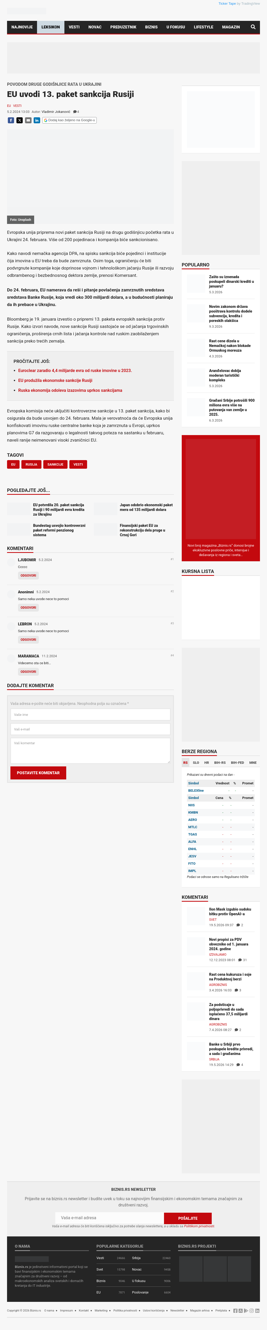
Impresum (66, 1310)
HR (206, 763)
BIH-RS (220, 763)
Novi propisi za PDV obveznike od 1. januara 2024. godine (228, 944)
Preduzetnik (123, 27)
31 (242, 960)
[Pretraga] (253, 27)
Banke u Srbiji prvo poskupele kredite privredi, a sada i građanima (231, 1049)
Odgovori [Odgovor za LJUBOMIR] (28, 575)
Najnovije (22, 27)
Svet (213, 920)
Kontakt (84, 1310)
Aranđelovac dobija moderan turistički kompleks (225, 375)
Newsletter (177, 1310)
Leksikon (50, 27)
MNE (253, 763)
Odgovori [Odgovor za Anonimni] (28, 607)
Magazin (231, 27)
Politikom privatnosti (199, 1226)
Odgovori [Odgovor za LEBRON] (28, 640)
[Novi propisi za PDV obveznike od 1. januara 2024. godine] (196, 946)
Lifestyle (203, 27)
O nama (49, 1310)
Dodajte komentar (30, 686)
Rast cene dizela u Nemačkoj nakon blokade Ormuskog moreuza (230, 345)
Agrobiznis (218, 985)
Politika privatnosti (125, 1310)
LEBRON (25, 624)
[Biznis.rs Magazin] (221, 489)
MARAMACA (28, 656)
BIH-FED (237, 763)
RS (185, 763)
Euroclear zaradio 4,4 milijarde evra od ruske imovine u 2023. (75, 370)
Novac (94, 27)
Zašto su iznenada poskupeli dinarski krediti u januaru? (231, 281)
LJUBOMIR (27, 560)
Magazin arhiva (199, 1310)
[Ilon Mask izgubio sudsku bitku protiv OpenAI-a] (196, 916)
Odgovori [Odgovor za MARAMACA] (28, 672)
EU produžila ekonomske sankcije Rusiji (55, 380)
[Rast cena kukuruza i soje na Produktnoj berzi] (196, 981)
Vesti (74, 27)
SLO (196, 763)
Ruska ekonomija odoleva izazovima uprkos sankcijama (70, 390)
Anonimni (26, 592)
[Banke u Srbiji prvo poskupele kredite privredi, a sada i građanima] (196, 1051)
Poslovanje (140, 1292)
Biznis (151, 27)
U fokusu (176, 27)
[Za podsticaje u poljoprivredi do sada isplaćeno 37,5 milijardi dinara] (196, 1011)
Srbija (214, 1059)
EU (9, 106)
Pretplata (221, 1310)
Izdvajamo (217, 954)
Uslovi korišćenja (154, 1310)
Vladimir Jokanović (55, 112)
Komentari (20, 548)
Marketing (101, 1310)
